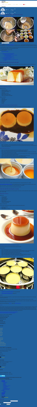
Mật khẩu (1, 402)
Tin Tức (3, 390)
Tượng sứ (4, 387)
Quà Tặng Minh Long (6, 388)
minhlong (12, 16)
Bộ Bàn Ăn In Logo (6, 389)
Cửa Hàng (3, 393)
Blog (4, 377)
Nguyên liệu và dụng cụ (7, 58)
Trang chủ (1, 377)
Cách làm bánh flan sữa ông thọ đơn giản (8, 53)
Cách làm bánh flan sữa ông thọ (10, 56)
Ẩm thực (1, 12)
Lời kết (5, 60)
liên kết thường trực (18, 303)
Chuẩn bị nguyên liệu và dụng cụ (8, 54)
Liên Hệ (3, 394)
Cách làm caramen (8, 55)
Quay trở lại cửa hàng (5, 51)
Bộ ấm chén (5, 382)
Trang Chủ (3, 380)
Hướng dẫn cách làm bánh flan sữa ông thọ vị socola (11, 59)
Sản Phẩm (3, 381)
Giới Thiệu (3, 392)
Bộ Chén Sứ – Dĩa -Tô (6, 385)
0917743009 (6, 2)
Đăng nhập (8, 404)
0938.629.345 (4, 363)
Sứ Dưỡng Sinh (5, 386)
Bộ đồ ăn (4, 383)
